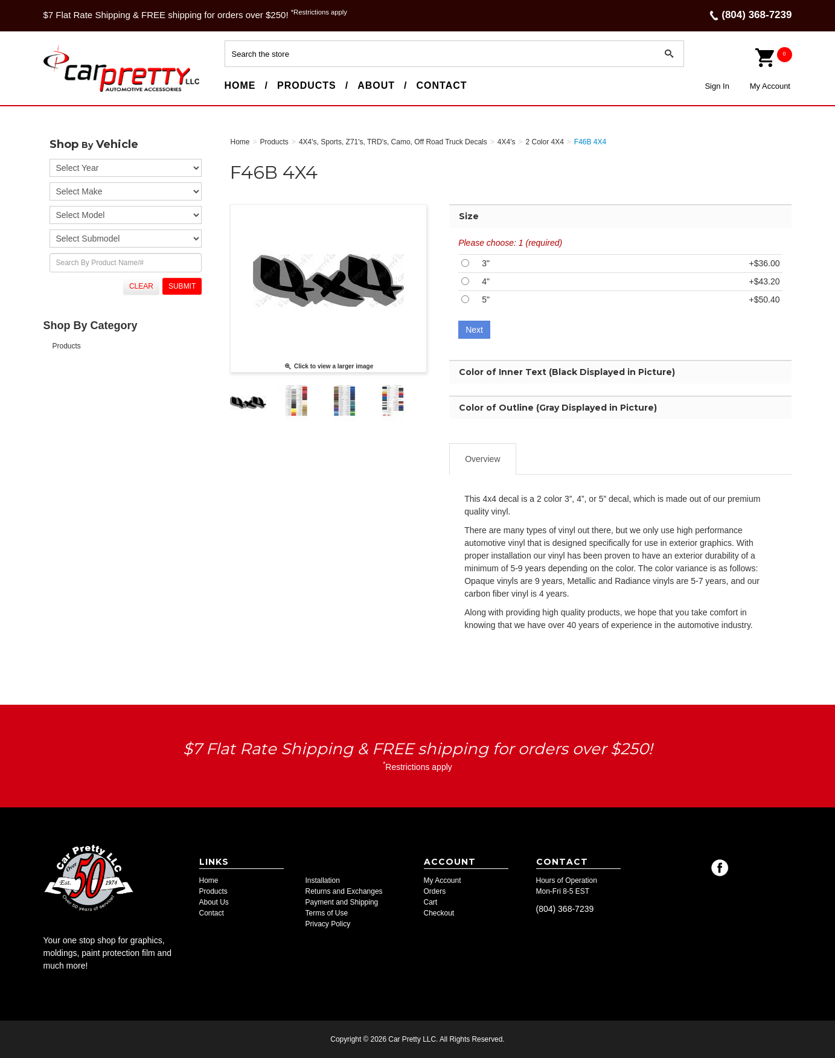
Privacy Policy (328, 924)
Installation (323, 880)
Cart (431, 902)
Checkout (439, 913)
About (376, 85)
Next (474, 330)
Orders (435, 891)
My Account (770, 86)
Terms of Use (327, 913)
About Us (214, 902)
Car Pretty (65, 91)
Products (306, 85)
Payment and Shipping (342, 902)
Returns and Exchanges (344, 891)
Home (240, 85)
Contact (442, 85)
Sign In (717, 86)
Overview (482, 459)
